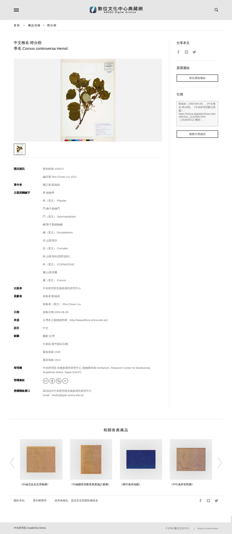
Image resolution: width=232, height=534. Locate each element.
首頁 (17, 25)
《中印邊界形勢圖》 (182, 484)
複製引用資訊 (197, 134)
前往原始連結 (197, 78)
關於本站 (19, 500)
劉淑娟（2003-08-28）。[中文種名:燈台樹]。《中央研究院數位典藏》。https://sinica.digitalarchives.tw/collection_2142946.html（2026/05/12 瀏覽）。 (197, 113)
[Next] (216, 463)
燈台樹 (52, 25)
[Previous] (16, 463)
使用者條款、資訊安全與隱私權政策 (76, 500)
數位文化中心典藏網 (116, 10)
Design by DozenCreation (208, 528)
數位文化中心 (182, 528)
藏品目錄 (34, 25)
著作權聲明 (39, 500)
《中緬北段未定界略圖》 (35, 484)
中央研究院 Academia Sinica (30, 528)
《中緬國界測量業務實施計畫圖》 (90, 484)
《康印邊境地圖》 (131, 484)
